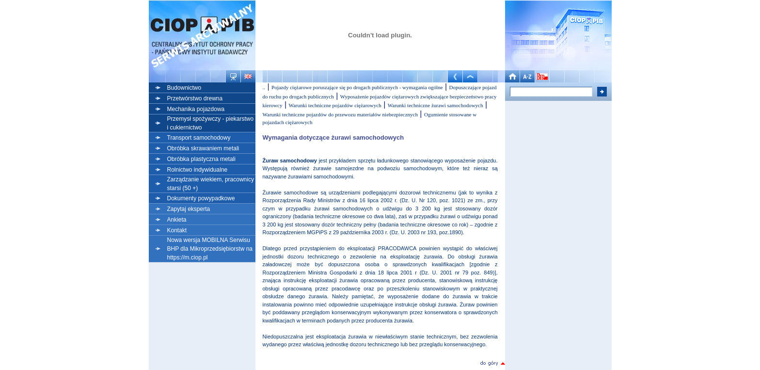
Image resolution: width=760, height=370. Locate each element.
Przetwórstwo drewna (195, 98)
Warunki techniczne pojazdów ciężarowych (334, 105)
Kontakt (177, 230)
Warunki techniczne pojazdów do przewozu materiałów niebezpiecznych (340, 114)
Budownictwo (184, 87)
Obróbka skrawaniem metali (203, 148)
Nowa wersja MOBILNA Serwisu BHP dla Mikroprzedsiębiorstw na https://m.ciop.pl (210, 249)
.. (264, 87)
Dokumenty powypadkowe (201, 198)
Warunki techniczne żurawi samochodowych (435, 105)
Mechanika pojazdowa (196, 109)
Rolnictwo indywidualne (197, 169)
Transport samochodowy (199, 137)
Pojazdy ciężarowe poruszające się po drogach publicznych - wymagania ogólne (357, 87)
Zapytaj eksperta (188, 209)
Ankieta (177, 219)
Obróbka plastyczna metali (201, 159)
